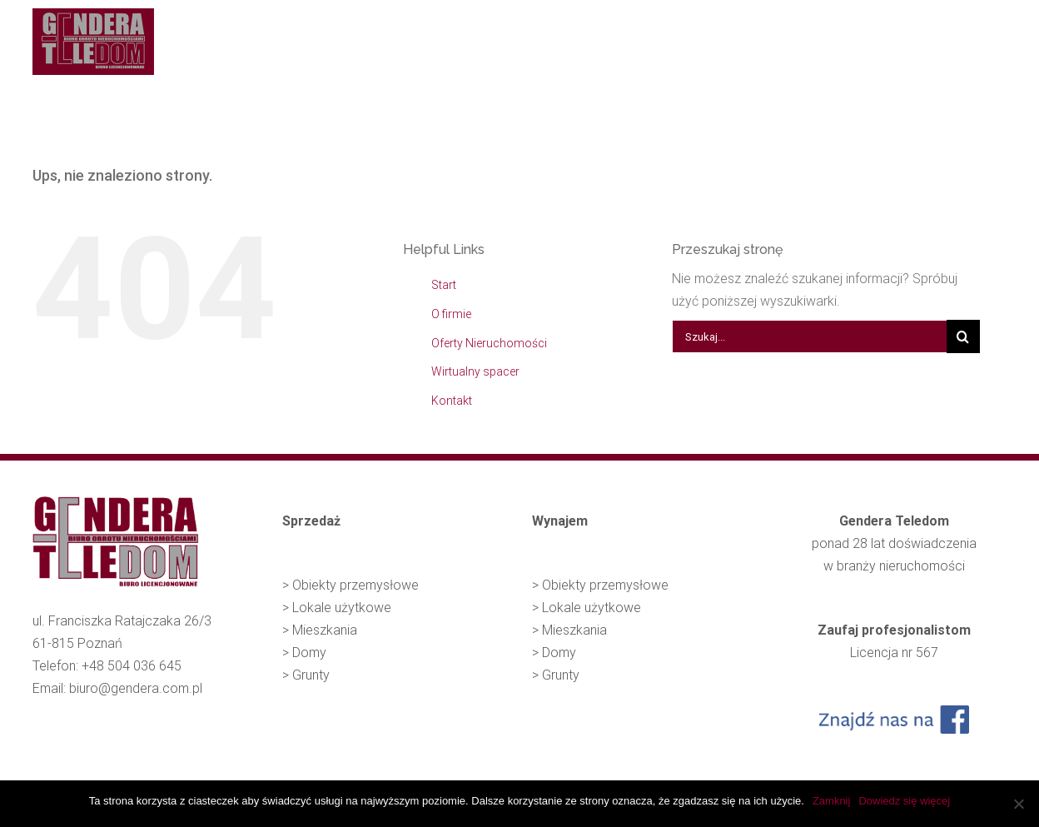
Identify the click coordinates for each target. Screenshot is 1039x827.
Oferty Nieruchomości (489, 343)
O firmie (451, 314)
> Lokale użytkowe (336, 607)
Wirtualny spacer (475, 371)
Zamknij (832, 801)
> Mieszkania (319, 630)
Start (443, 284)
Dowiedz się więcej (904, 801)
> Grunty (306, 675)
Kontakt (451, 400)
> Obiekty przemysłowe (350, 585)
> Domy (304, 652)
